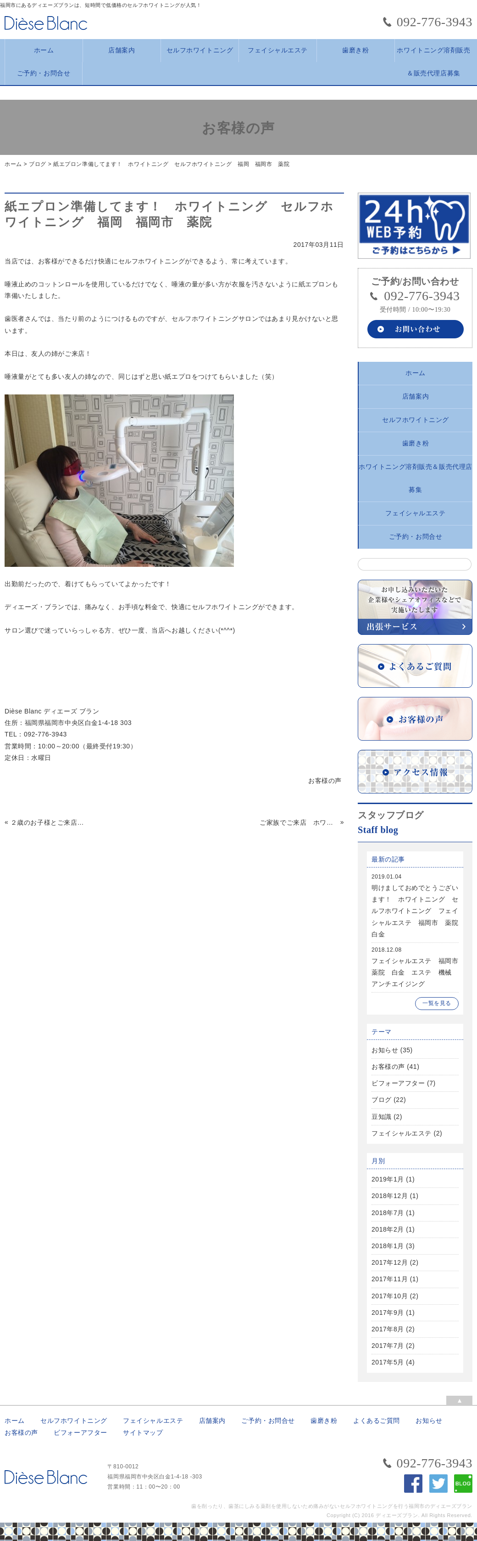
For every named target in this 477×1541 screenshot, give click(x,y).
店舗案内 (121, 50)
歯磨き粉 (355, 50)
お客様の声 (388, 1066)
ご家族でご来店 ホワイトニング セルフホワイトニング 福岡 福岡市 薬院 (299, 822)
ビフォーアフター (398, 1083)
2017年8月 (388, 1329)
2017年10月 (390, 1296)
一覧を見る (436, 1003)
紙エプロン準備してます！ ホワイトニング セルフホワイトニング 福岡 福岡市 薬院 (171, 164)
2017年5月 (388, 1362)
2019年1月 (388, 1179)
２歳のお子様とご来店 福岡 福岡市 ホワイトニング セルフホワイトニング (50, 822)
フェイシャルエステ (278, 50)
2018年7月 (388, 1212)
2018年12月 (390, 1195)
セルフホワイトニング (199, 50)
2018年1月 (388, 1246)
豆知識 (382, 1116)
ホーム (44, 50)
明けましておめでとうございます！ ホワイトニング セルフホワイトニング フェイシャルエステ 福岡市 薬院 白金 (418, 911)
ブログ (37, 164)
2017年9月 (388, 1312)
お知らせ (385, 1050)
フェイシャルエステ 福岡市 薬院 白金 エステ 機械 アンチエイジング (418, 972)
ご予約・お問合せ (43, 73)
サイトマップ (143, 1432)
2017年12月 (390, 1262)
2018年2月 (388, 1229)
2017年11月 (390, 1279)
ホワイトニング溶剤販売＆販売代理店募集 (433, 54)
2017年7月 (388, 1345)
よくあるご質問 (376, 1420)
